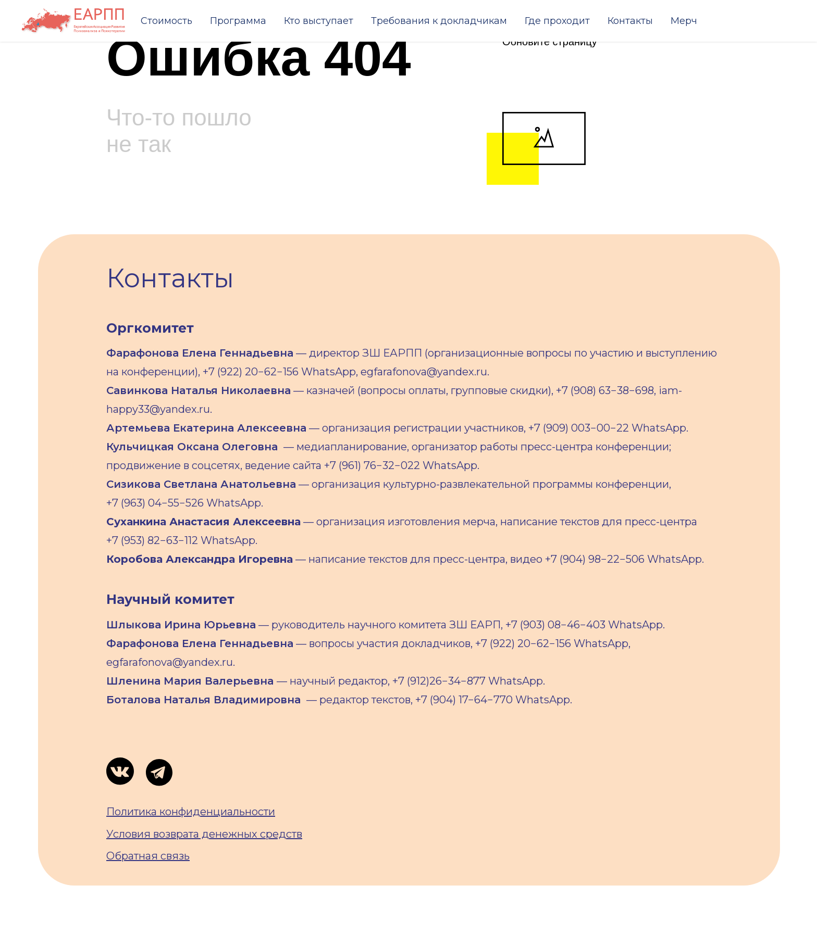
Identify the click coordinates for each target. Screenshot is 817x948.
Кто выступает (318, 21)
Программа (238, 21)
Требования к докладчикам (439, 21)
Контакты (630, 21)
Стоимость (166, 21)
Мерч (684, 21)
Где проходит (557, 21)
